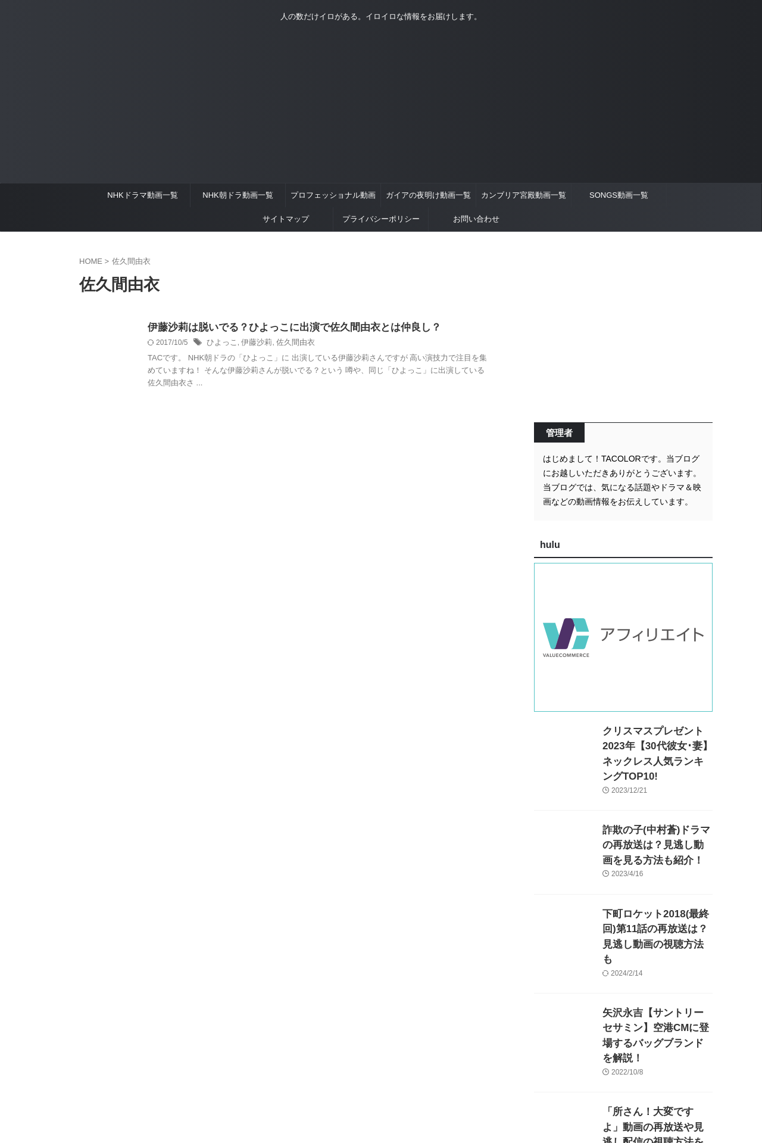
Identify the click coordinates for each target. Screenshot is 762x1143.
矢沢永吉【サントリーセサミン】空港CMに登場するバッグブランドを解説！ (656, 995)
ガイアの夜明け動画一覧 (428, 195)
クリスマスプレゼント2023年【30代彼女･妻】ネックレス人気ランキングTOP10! (655, 743)
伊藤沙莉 (253, 344)
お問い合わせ (476, 218)
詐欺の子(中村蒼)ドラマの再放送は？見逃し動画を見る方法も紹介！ (656, 827)
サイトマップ (286, 218)
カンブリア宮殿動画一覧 (523, 195)
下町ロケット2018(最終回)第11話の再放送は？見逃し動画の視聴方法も (657, 911)
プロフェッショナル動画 (333, 195)
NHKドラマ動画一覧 (142, 195)
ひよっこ (221, 344)
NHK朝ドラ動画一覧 (237, 195)
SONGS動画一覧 (618, 195)
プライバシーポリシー (381, 218)
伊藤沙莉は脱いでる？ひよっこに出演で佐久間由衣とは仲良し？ (286, 328)
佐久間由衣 (289, 344)
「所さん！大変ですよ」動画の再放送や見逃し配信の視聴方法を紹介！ (656, 1079)
